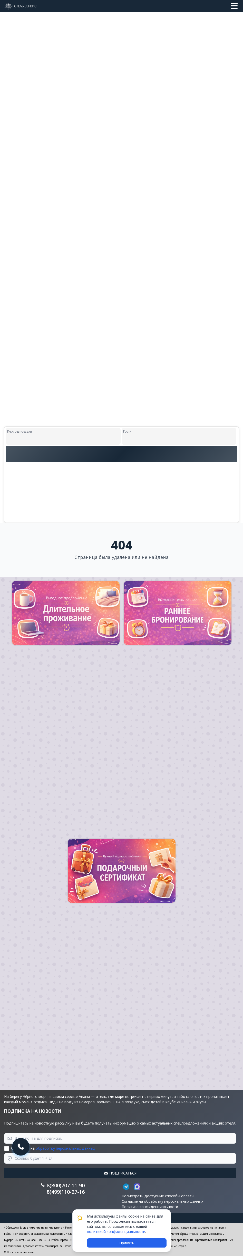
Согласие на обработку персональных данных (162, 1201)
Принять (126, 1242)
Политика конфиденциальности (150, 1206)
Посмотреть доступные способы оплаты (158, 1195)
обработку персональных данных (65, 1148)
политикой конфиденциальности (116, 1231)
